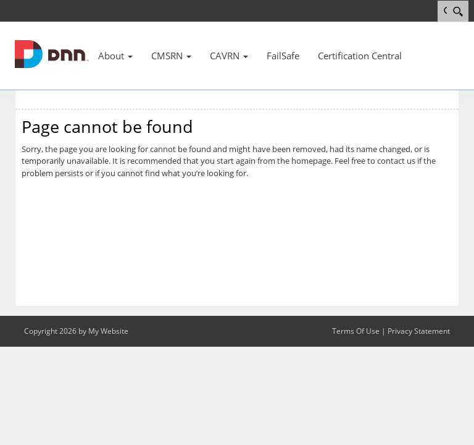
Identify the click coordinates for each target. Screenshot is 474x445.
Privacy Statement (419, 331)
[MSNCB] (52, 53)
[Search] (457, 11)
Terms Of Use (356, 331)
